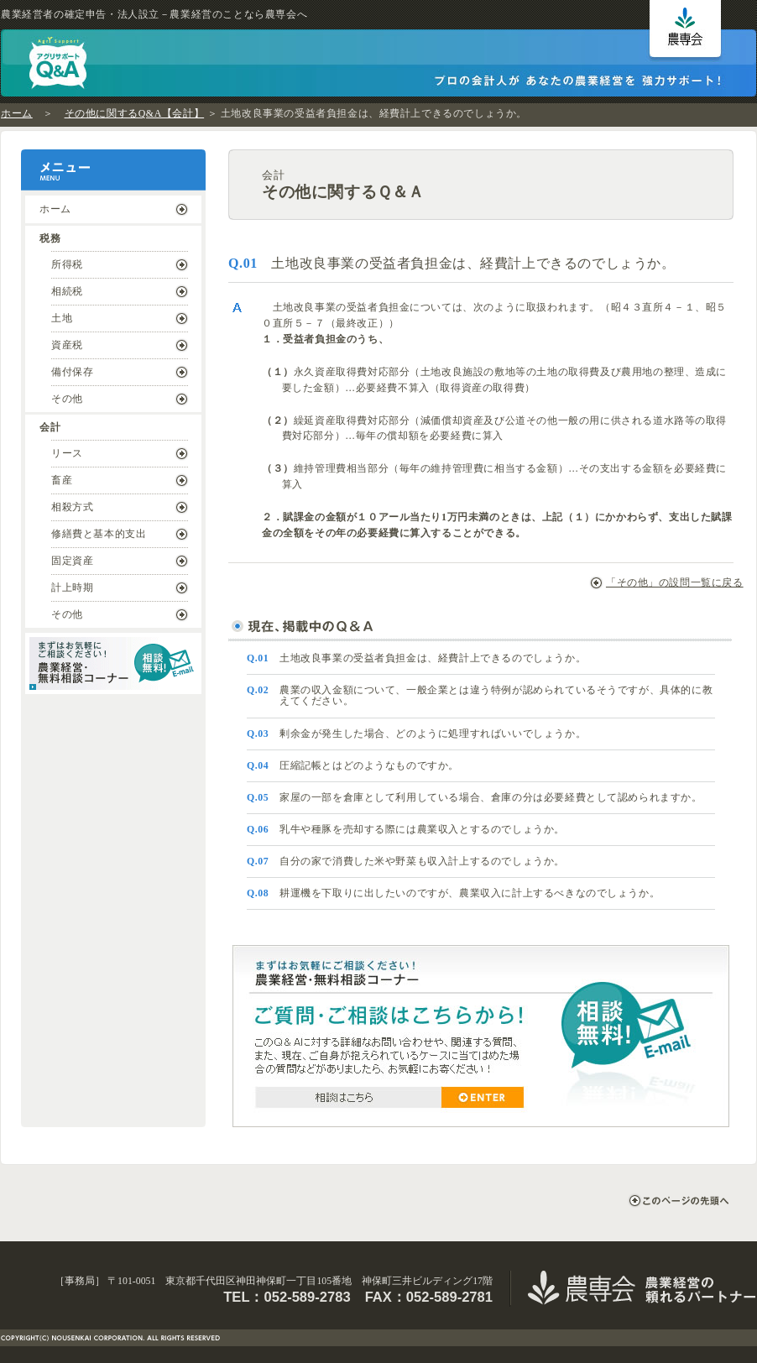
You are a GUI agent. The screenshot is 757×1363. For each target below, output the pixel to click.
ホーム (17, 113)
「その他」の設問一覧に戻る (665, 582)
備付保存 (72, 372)
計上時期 (72, 587)
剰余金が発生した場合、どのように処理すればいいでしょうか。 (416, 733)
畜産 (61, 480)
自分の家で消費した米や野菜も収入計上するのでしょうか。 (406, 861)
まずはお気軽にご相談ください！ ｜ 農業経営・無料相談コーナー (113, 663)
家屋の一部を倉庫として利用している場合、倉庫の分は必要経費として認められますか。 (474, 797)
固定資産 (72, 561)
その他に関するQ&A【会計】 (135, 113)
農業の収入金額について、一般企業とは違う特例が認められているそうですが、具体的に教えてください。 (480, 695)
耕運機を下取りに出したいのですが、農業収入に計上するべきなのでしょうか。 (453, 893)
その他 (67, 399)
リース (67, 453)
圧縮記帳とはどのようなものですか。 (353, 765)
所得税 (67, 264)
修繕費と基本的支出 (98, 534)
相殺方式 (72, 507)
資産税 (67, 345)
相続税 (67, 291)
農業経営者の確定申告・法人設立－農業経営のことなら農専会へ (154, 14)
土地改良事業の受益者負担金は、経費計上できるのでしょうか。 (416, 658)
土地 (61, 318)
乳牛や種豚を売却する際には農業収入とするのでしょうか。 (406, 829)
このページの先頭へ (678, 1200)
